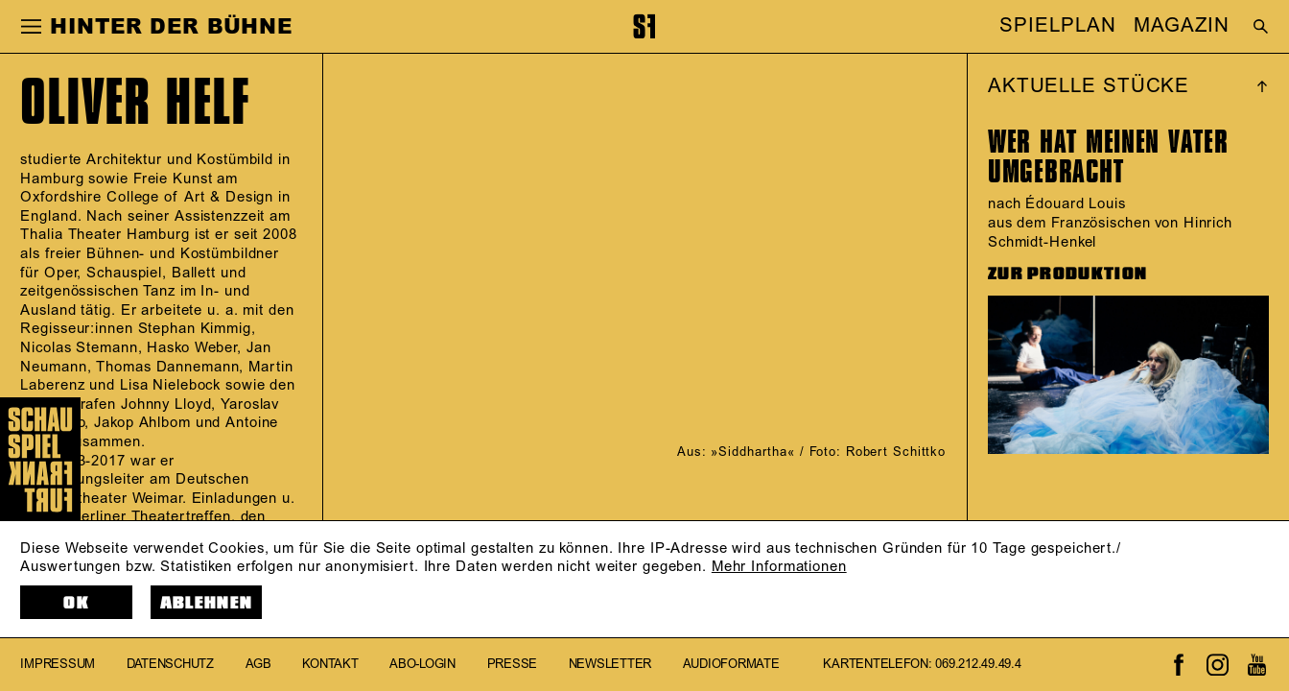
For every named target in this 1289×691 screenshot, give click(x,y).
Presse (512, 664)
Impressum (57, 664)
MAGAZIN (1182, 26)
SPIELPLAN (1057, 26)
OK (76, 603)
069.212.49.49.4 (977, 664)
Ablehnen (206, 603)
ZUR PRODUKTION (1067, 274)
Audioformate (731, 664)
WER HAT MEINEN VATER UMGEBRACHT (1108, 157)
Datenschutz (170, 664)
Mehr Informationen (779, 567)
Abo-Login (422, 664)
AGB (258, 664)
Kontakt (330, 664)
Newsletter (610, 664)
